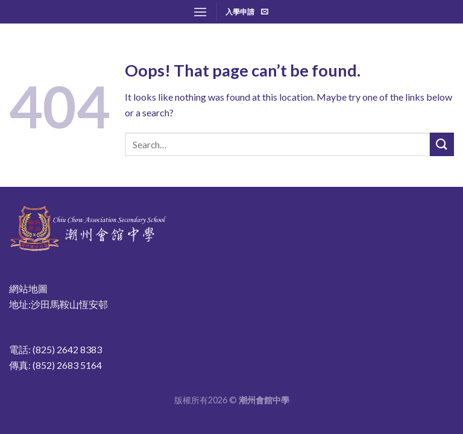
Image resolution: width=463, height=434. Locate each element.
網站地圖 (28, 288)
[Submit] (442, 144)
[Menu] (200, 12)
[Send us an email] (264, 12)
